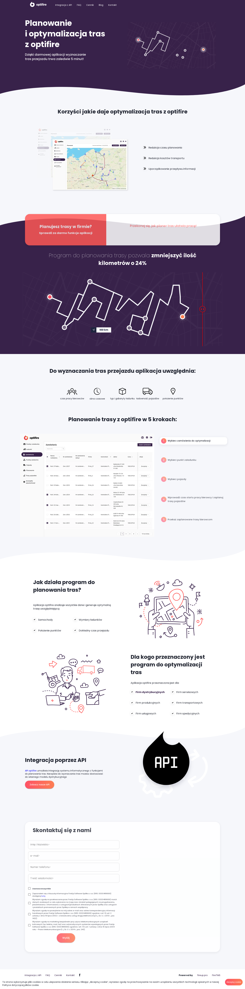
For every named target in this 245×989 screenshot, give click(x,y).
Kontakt (112, 5)
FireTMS (216, 975)
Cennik (90, 5)
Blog (101, 5)
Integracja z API (63, 5)
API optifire (31, 770)
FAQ (79, 5)
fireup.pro (202, 975)
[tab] (193, 441)
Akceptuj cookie (234, 982)
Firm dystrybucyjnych (150, 692)
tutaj (43, 902)
